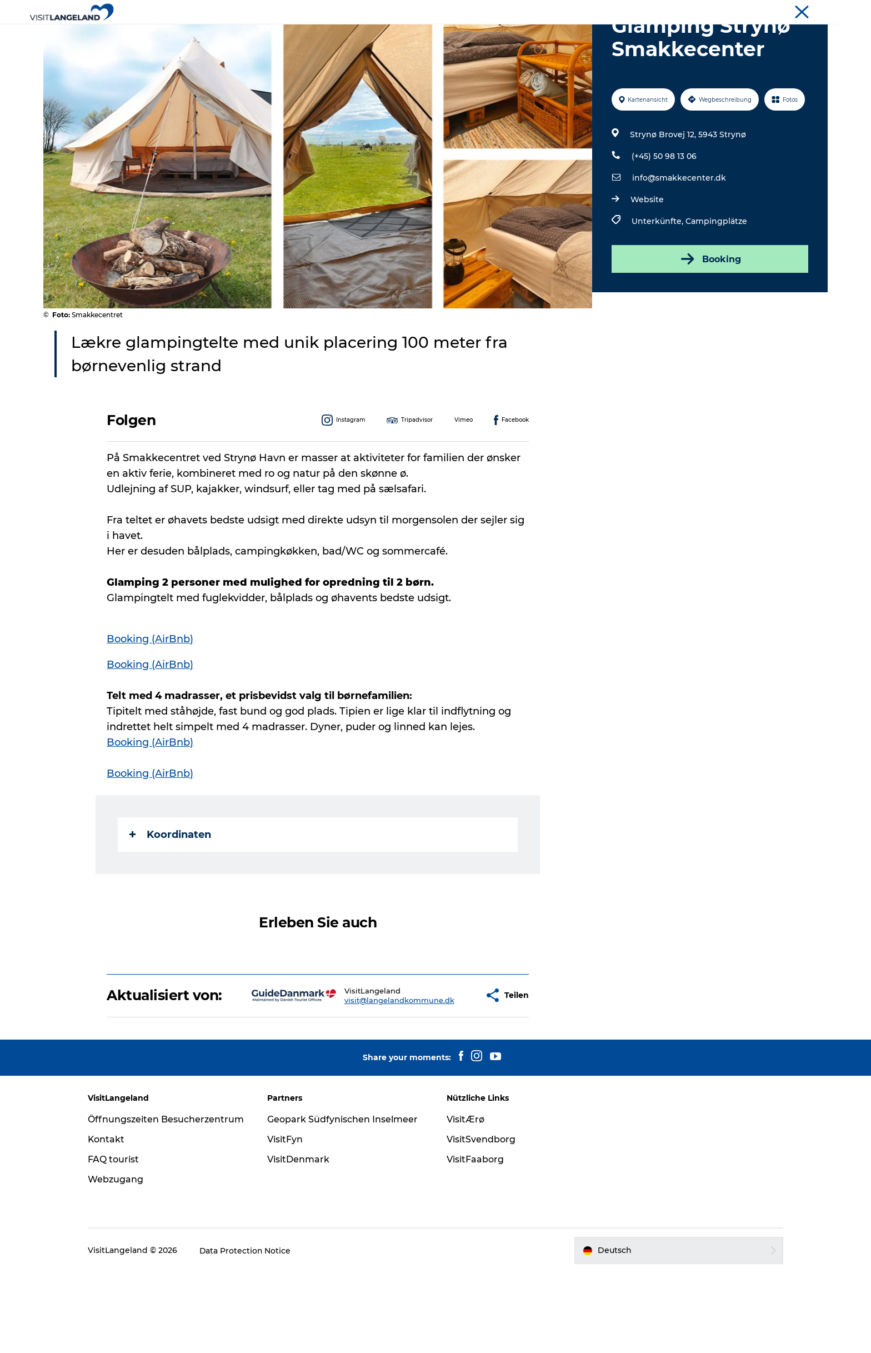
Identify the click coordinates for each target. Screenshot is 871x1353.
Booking (710, 311)
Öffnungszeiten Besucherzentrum (132, 1194)
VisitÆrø (465, 1188)
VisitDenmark (300, 1228)
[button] (443, 1056)
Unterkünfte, (658, 274)
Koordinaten (171, 887)
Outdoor (435, 36)
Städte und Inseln (363, 36)
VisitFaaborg (475, 1228)
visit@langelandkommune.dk (364, 1060)
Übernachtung (500, 36)
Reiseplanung (576, 36)
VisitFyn (286, 1208)
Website (647, 252)
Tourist (816, 10)
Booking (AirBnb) (150, 692)
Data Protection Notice (249, 1331)
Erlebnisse (287, 36)
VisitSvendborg (481, 1208)
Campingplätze (716, 274)
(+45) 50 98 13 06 (664, 209)
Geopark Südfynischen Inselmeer (344, 1188)
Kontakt (109, 1220)
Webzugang (119, 1260)
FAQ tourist (116, 1240)
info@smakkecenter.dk (679, 231)
